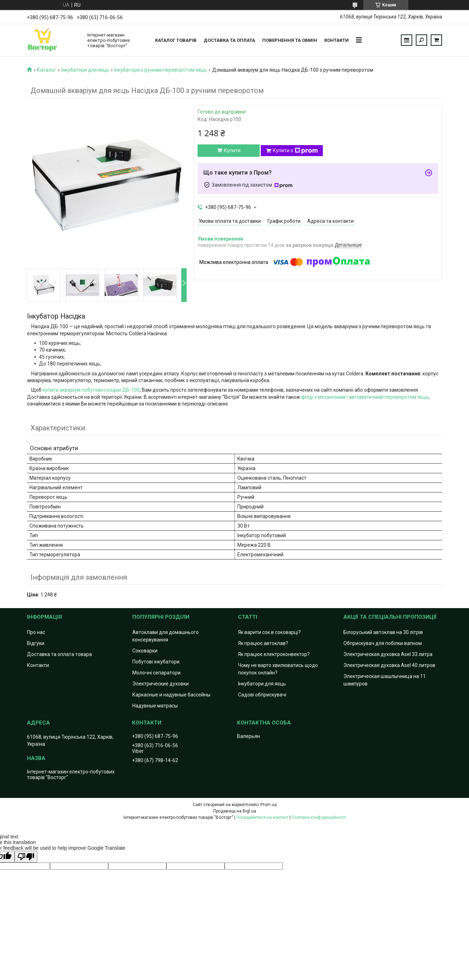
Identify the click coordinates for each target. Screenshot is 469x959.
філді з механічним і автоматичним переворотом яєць (365, 397)
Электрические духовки (160, 684)
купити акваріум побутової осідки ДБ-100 (91, 390)
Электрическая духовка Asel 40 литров (389, 665)
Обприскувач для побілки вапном (382, 643)
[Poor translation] (26, 856)
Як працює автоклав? (263, 643)
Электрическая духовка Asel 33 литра (387, 654)
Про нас (36, 632)
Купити (232, 150)
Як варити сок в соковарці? (269, 632)
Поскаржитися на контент (262, 817)
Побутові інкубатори (156, 662)
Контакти (336, 40)
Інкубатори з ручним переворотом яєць (160, 70)
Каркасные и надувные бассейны (171, 695)
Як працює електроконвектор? (274, 654)
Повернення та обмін (289, 40)
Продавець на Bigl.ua (234, 811)
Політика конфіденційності (319, 817)
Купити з (295, 151)
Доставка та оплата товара (59, 654)
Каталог (46, 70)
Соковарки (145, 651)
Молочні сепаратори (156, 673)
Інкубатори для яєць (85, 70)
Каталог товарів (176, 40)
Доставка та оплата (229, 40)
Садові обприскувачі (262, 695)
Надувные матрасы (155, 706)
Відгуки (35, 643)
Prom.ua (268, 804)
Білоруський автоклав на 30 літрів (383, 632)
